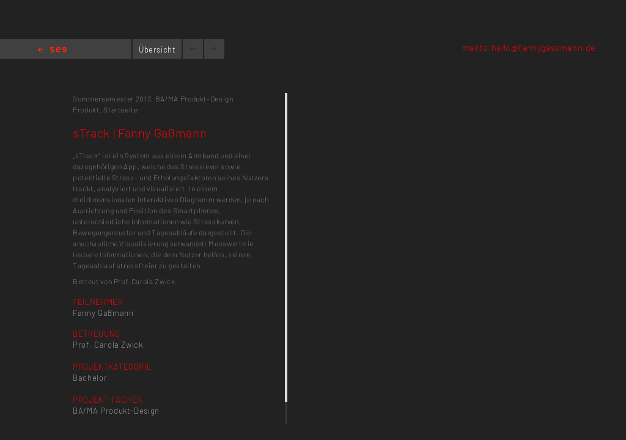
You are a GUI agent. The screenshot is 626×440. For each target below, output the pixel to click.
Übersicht (157, 49)
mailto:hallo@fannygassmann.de (528, 47)
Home (52, 50)
